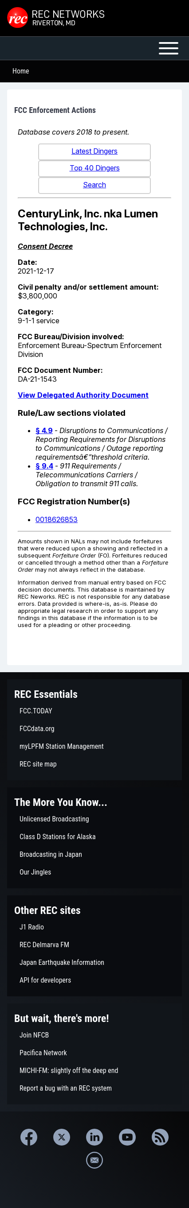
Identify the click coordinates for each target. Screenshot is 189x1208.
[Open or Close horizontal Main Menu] (94, 48)
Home (20, 71)
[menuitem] (94, 711)
